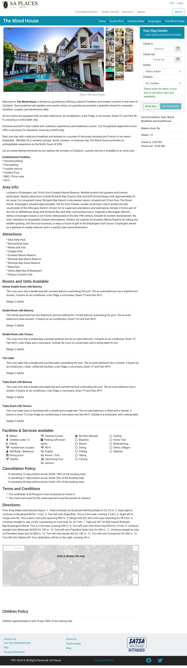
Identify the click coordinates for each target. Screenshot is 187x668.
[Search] (153, 12)
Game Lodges (110, 11)
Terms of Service (104, 660)
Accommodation (86, 11)
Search (178, 11)
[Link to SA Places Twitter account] (160, 661)
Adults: (147, 65)
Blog (68, 648)
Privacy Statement (14, 652)
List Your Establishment (17, 642)
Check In (148, 43)
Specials (128, 11)
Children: (148, 76)
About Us (71, 639)
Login (180, 3)
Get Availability (170, 106)
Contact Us (10, 639)
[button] (7, 63)
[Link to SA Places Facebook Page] (148, 661)
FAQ (172, 3)
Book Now (151, 106)
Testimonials (73, 643)
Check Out (149, 54)
